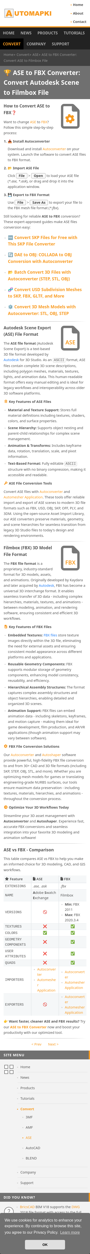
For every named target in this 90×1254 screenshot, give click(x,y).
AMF (29, 1126)
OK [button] (45, 1245)
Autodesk (11, 360)
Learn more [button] (70, 1232)
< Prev (36, 1043)
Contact (79, 21)
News (25, 33)
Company (36, 44)
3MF (29, 1116)
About (78, 13)
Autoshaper (51, 754)
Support (60, 44)
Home (78, 4)
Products (47, 33)
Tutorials (74, 33)
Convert (12, 44)
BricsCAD (27, 1206)
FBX (44, 122)
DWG (76, 1206)
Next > (53, 1043)
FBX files (50, 634)
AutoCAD (33, 1147)
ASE (33, 122)
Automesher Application (23, 496)
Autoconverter (54, 149)
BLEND (31, 1157)
